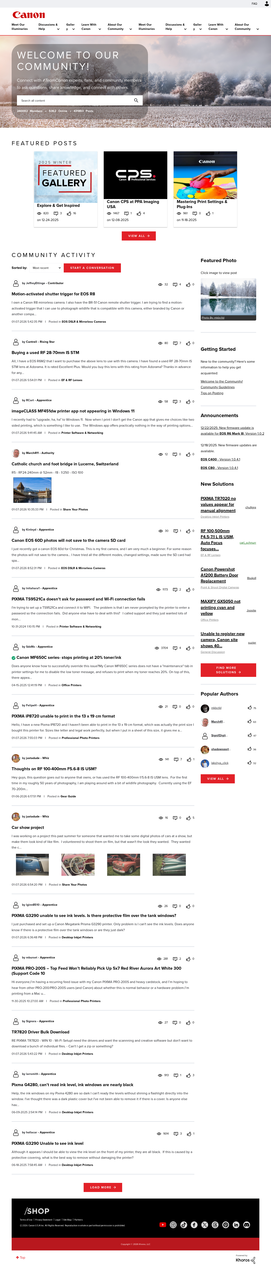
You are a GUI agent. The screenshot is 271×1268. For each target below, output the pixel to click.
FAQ (254, 3)
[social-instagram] (173, 1224)
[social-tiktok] (183, 1224)
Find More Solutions (226, 670)
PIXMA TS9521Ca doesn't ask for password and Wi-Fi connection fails (78, 599)
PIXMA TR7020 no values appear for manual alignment (218, 504)
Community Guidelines (218, 387)
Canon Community (29, 14)
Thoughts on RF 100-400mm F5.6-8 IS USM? (54, 769)
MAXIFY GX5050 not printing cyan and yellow (221, 607)
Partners (78, 1220)
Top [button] (22, 1257)
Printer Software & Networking (82, 433)
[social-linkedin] (236, 1224)
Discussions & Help (48, 26)
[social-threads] (215, 1224)
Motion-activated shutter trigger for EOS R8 (53, 294)
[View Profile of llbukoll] (251, 578)
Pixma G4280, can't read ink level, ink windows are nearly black (72, 1084)
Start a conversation (92, 268)
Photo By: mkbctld (213, 318)
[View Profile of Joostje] (251, 610)
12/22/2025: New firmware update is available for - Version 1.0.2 (232, 430)
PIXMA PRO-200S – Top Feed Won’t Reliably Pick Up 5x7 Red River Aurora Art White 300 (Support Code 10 (96, 970)
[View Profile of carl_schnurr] (248, 543)
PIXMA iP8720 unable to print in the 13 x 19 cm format (63, 716)
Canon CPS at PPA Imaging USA (133, 204)
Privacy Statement (43, 1220)
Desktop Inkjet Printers (77, 937)
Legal (58, 1220)
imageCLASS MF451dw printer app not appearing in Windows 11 (73, 411)
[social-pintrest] (225, 1224)
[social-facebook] (194, 1224)
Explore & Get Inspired (58, 205)
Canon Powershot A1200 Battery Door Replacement (219, 575)
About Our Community (115, 26)
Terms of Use (26, 1220)
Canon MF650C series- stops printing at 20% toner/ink (69, 657)
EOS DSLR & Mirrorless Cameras (84, 321)
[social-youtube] (162, 1224)
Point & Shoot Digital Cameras (220, 587)
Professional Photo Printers (81, 738)
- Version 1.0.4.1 (220, 459)
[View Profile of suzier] (252, 642)
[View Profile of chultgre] (250, 507)
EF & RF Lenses (71, 380)
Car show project (28, 827)
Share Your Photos (75, 509)
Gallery (70, 26)
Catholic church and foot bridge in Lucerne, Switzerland (65, 464)
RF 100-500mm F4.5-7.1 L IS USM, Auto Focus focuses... (217, 540)
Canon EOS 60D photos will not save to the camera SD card (69, 540)
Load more (100, 1187)
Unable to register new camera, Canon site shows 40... (223, 640)
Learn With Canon (89, 26)
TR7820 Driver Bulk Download (40, 1032)
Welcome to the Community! (222, 381)
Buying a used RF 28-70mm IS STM (45, 352)
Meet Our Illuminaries (20, 26)
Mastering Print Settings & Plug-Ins (202, 204)
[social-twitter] (204, 1224)
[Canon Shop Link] (35, 1211)
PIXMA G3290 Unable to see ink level (47, 1143)
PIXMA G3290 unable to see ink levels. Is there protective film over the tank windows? (94, 915)
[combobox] (80, 100)
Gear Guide (68, 796)
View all (136, 236)
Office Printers (72, 685)
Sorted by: (19, 267)
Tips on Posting (212, 393)
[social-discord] (246, 1224)
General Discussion (213, 652)
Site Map (67, 1220)
